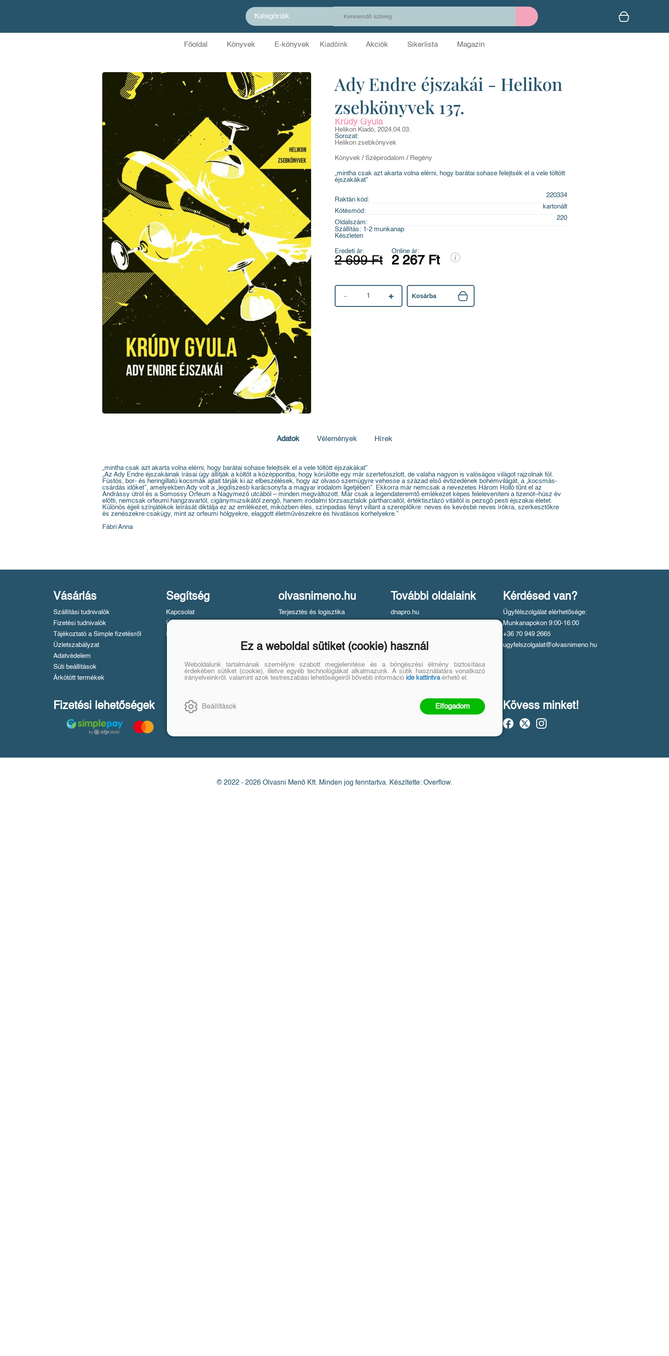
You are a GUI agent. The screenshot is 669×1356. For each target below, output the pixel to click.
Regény (421, 158)
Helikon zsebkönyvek (365, 142)
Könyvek (347, 158)
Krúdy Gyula (359, 122)
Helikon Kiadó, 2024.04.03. (373, 129)
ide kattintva (423, 678)
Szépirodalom (385, 158)
